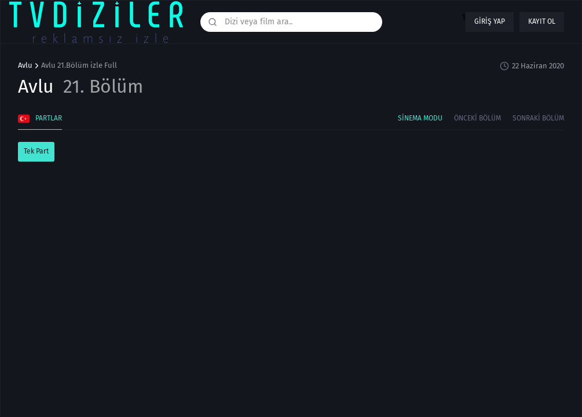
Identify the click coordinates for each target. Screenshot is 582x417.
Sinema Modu (420, 118)
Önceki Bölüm (477, 118)
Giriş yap (489, 21)
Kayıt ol (541, 21)
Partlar (40, 119)
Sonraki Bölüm (538, 118)
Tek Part (36, 151)
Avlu (25, 65)
